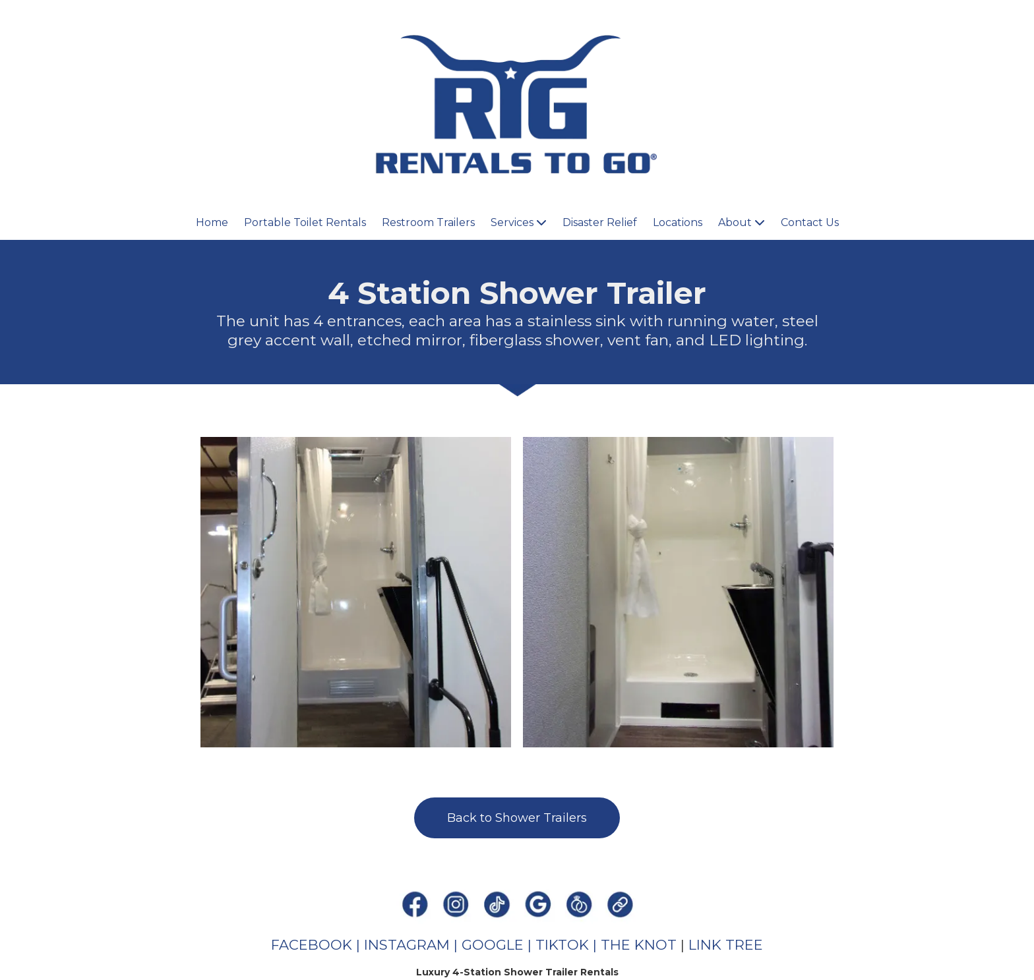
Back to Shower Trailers (517, 818)
